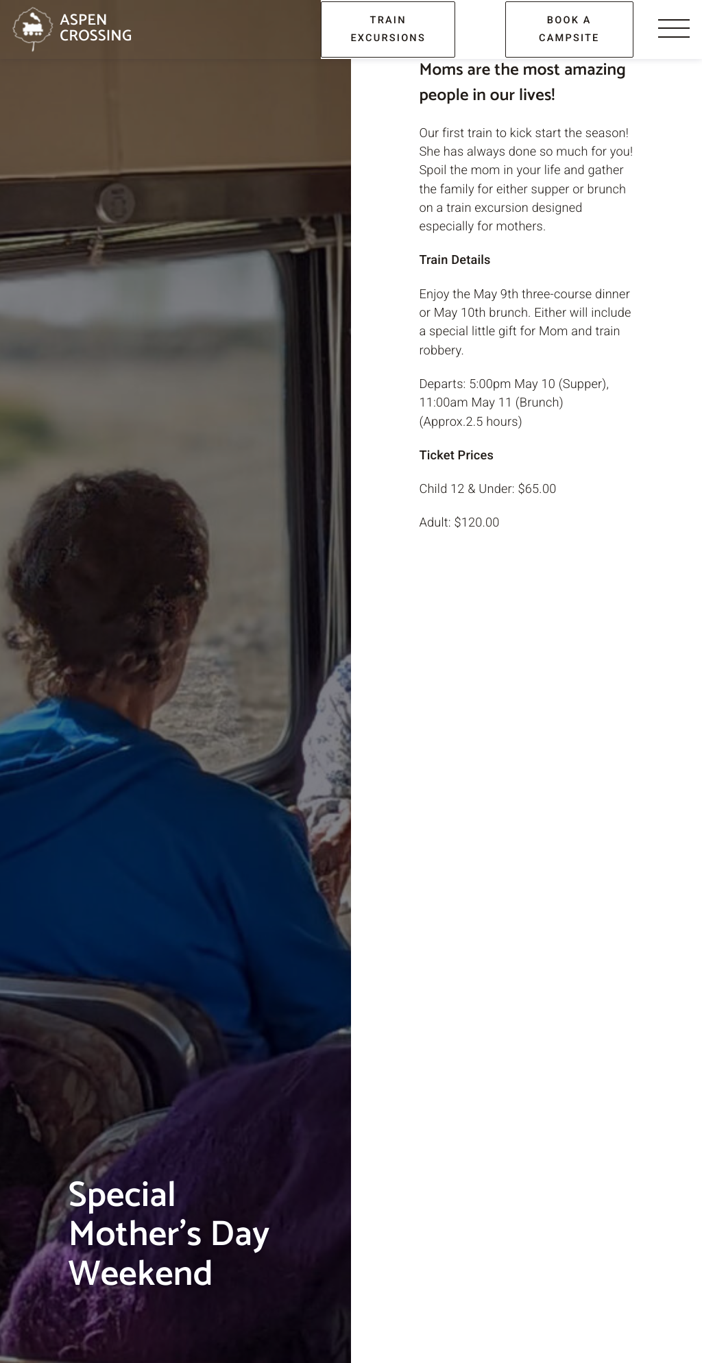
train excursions (388, 29)
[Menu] (674, 29)
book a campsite (569, 29)
